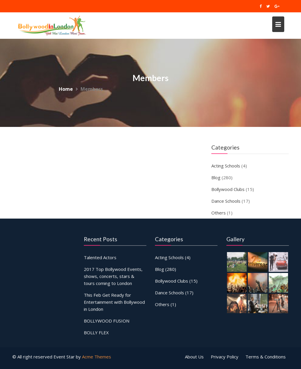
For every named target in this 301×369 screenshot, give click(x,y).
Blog (215, 177)
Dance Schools (225, 201)
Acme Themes (96, 357)
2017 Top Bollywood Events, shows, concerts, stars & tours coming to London (113, 276)
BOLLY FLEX (96, 332)
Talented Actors (100, 258)
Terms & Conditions (265, 357)
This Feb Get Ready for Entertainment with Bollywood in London (114, 301)
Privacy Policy (224, 357)
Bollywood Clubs (228, 189)
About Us (194, 357)
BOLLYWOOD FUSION (106, 320)
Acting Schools (225, 166)
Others (218, 213)
